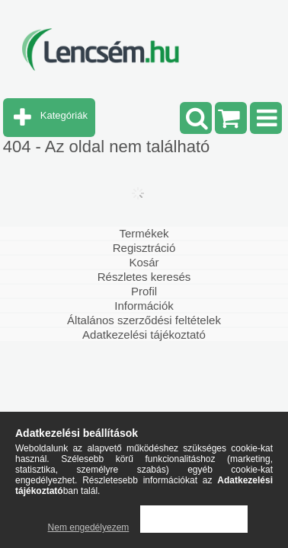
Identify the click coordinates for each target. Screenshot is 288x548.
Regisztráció (144, 247)
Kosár (143, 262)
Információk (144, 305)
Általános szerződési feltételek (144, 320)
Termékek (143, 233)
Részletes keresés (144, 276)
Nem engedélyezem (89, 527)
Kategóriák (64, 115)
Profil (144, 291)
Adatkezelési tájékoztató (144, 334)
